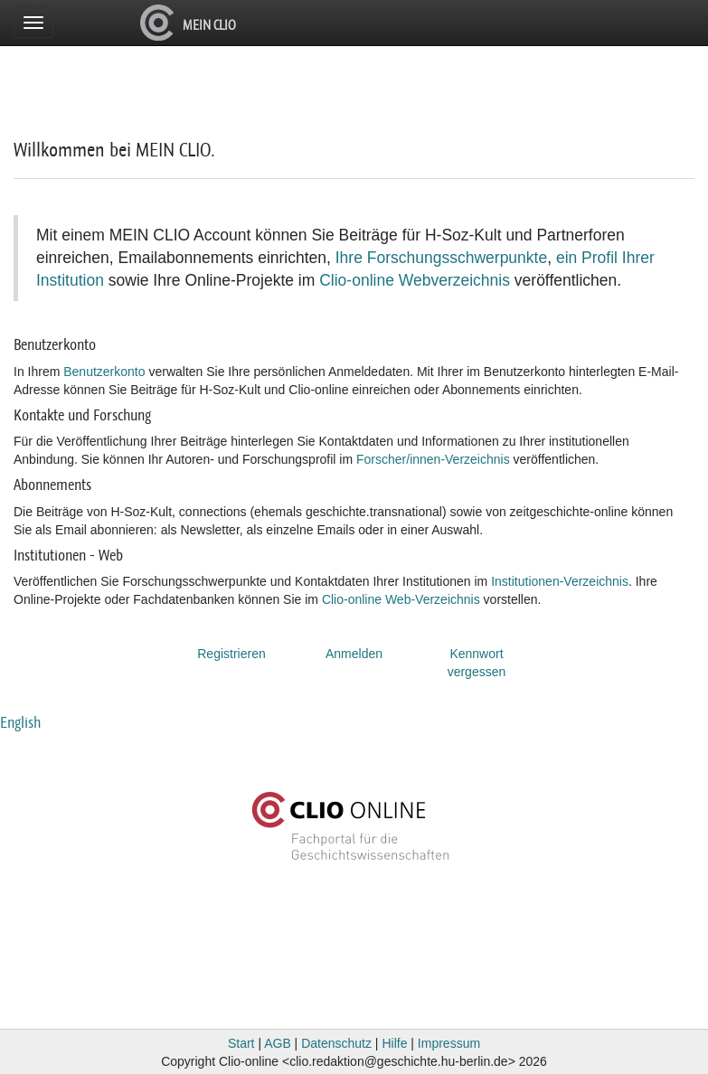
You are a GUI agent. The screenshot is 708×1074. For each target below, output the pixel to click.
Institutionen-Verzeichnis (559, 581)
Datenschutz (336, 1043)
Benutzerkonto (104, 371)
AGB (277, 1043)
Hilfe (394, 1043)
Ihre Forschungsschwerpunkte (441, 258)
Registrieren (231, 653)
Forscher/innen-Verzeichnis (433, 459)
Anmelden (354, 653)
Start (241, 1043)
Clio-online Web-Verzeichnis (401, 599)
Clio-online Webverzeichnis (414, 280)
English (20, 722)
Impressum (449, 1043)
